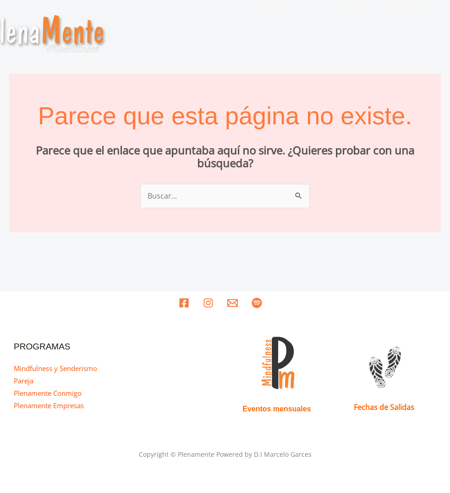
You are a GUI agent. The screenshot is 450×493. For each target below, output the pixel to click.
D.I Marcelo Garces (283, 453)
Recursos (400, 34)
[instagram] (208, 302)
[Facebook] (184, 302)
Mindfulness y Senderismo (55, 366)
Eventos (361, 34)
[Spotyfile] (257, 302)
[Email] (232, 302)
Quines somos (213, 34)
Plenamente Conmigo (48, 392)
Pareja (23, 379)
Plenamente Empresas (49, 404)
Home (169, 34)
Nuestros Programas (293, 34)
